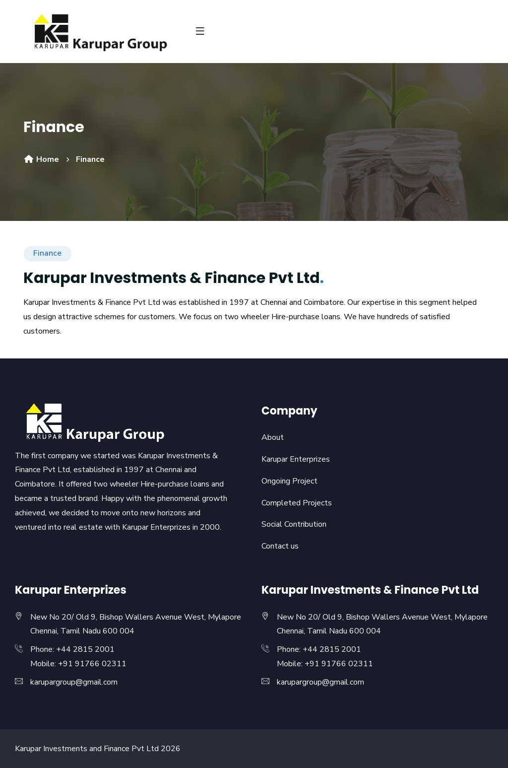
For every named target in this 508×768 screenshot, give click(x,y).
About (272, 437)
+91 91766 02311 (92, 663)
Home (41, 159)
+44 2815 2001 (85, 649)
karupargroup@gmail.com (74, 682)
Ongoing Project (289, 481)
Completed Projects (296, 502)
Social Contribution (293, 524)
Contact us (280, 546)
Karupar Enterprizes (295, 459)
